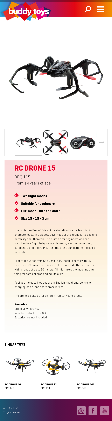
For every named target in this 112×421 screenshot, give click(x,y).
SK (10, 407)
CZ (4, 407)
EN (17, 407)
